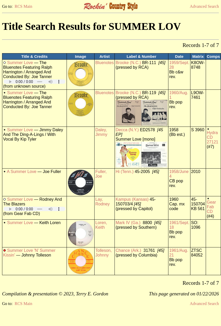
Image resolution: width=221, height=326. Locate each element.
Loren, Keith (101, 225)
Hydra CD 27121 (212, 137)
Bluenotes (104, 62)
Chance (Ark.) (128, 250)
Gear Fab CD (211, 207)
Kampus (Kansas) (132, 199)
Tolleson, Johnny (103, 252)
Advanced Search (204, 6)
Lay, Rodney (102, 201)
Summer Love (20, 62)
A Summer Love (22, 171)
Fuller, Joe (101, 173)
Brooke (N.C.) (128, 62)
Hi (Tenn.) (124, 171)
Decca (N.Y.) (127, 130)
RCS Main (23, 6)
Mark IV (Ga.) (128, 222)
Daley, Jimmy (101, 132)
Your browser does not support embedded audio (34, 81)
